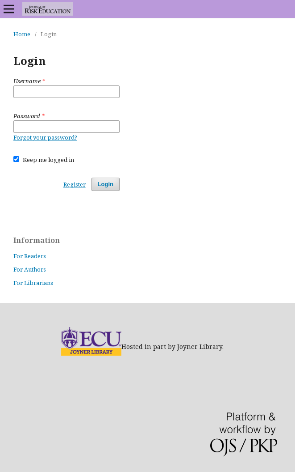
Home (21, 34)
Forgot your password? (45, 137)
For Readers (29, 256)
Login (105, 184)
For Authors (29, 269)
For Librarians (33, 283)
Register (74, 184)
